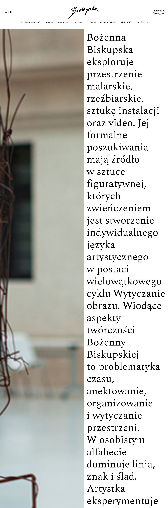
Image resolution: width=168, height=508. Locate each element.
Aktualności (126, 22)
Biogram (49, 22)
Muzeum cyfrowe (108, 22)
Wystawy (78, 22)
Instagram (159, 13)
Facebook (159, 11)
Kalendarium (64, 22)
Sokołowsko (142, 22)
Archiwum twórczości (30, 22)
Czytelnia (91, 22)
